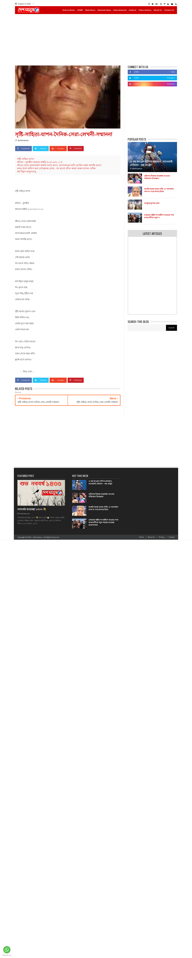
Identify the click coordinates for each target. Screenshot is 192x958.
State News (90, 10)
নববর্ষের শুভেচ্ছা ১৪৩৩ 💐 (31, 509)
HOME (80, 10)
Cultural (132, 10)
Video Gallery (145, 10)
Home (141, 537)
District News (69, 10)
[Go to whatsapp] (6, 949)
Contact (172, 537)
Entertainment (120, 10)
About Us (158, 10)
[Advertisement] (96, 40)
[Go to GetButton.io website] (6, 955)
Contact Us (169, 10)
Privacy (162, 537)
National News (104, 10)
